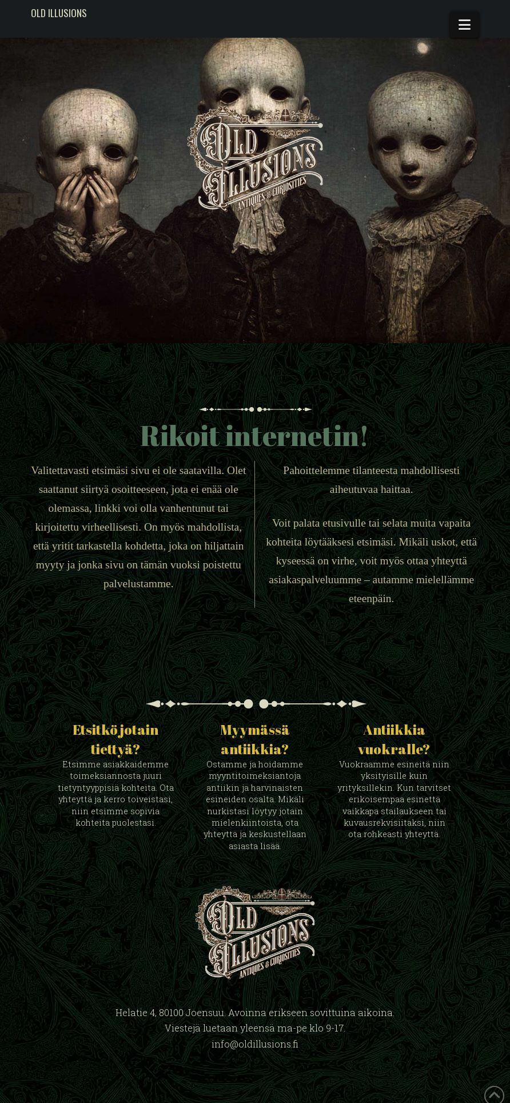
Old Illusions (59, 13)
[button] (464, 24)
